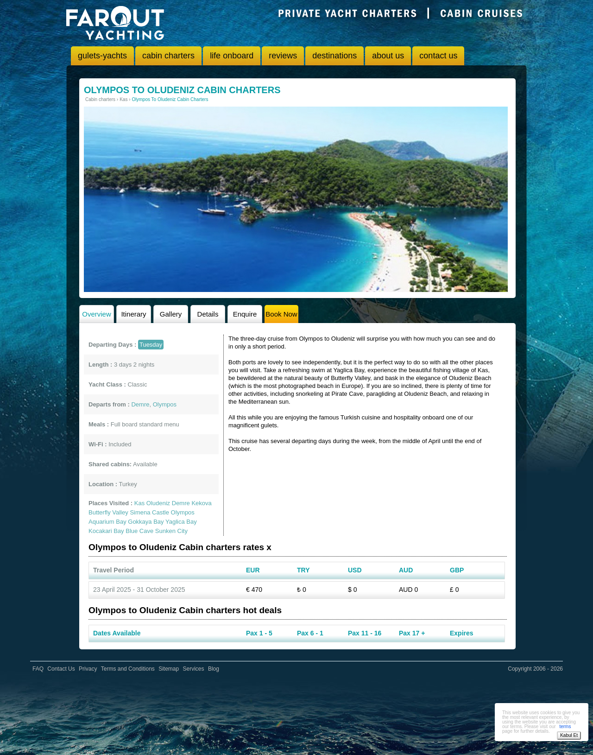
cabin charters (168, 55)
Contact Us (61, 669)
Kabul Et (569, 735)
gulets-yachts (102, 55)
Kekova (201, 503)
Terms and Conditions (128, 669)
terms (565, 726)
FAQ (38, 669)
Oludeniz (158, 503)
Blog (213, 669)
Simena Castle (149, 512)
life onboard (231, 55)
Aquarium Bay (107, 521)
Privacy (88, 669)
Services (193, 669)
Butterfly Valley (108, 512)
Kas (139, 503)
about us (388, 55)
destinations (334, 55)
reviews (283, 55)
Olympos (183, 512)
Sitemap (168, 669)
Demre (181, 503)
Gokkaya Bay (146, 521)
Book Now (281, 314)
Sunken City (171, 530)
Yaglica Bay (181, 521)
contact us (438, 55)
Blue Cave (139, 530)
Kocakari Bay (106, 530)
